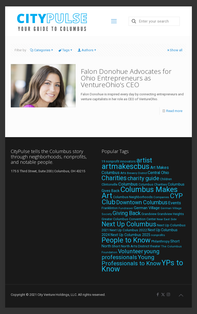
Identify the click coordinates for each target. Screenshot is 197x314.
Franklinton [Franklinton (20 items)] (110, 208)
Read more (174, 111)
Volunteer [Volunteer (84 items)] (130, 251)
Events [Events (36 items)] (174, 202)
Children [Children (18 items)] (166, 179)
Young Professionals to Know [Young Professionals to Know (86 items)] (131, 260)
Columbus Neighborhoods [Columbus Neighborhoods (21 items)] (133, 197)
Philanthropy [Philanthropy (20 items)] (160, 241)
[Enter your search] (154, 21)
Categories (42, 50)
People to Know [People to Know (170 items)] (126, 240)
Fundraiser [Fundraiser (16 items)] (126, 208)
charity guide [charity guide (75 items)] (143, 178)
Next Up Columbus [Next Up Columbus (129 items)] (129, 224)
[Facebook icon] (158, 294)
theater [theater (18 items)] (155, 246)
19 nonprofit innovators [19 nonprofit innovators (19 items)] (119, 161)
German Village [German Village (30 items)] (147, 208)
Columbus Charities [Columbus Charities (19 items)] (153, 184)
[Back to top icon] (180, 295)
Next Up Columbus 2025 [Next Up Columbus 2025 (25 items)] (130, 235)
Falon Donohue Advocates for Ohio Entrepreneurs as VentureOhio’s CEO (126, 78)
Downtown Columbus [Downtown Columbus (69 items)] (142, 202)
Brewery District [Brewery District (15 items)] (137, 173)
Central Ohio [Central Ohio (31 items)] (158, 172)
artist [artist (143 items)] (144, 160)
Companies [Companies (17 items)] (161, 197)
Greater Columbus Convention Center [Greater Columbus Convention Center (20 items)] (129, 219)
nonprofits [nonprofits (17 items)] (158, 235)
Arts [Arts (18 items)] (123, 173)
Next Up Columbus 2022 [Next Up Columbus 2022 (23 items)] (128, 230)
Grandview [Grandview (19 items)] (148, 214)
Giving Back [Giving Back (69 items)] (127, 213)
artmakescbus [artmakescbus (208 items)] (126, 166)
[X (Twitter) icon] (163, 294)
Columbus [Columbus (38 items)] (128, 184)
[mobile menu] (114, 21)
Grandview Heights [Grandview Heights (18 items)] (170, 214)
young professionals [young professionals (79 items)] (131, 254)
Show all (174, 50)
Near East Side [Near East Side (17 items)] (166, 219)
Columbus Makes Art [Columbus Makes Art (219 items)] (140, 192)
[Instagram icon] (168, 294)
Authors (87, 50)
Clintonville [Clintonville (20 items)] (109, 184)
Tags (65, 50)
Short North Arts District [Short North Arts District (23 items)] (130, 246)
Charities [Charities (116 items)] (114, 178)
